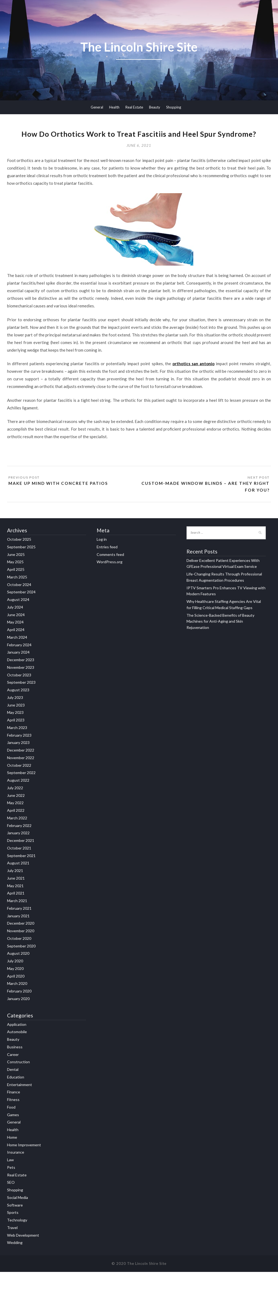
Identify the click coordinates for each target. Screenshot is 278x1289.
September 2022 (21, 790)
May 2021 (15, 902)
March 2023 (17, 744)
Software (15, 1222)
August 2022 (18, 797)
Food (11, 1124)
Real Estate (134, 107)
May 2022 (15, 820)
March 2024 (17, 654)
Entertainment (19, 1101)
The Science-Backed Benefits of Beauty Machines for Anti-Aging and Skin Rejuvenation (220, 638)
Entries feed (107, 564)
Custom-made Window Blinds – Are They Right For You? (212, 503)
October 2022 (19, 782)
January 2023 (18, 760)
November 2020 (20, 948)
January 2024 (18, 669)
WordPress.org (109, 579)
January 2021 (18, 933)
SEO (11, 1199)
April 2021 (15, 910)
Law (10, 1177)
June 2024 (16, 631)
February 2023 (19, 752)
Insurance (15, 1169)
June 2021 (16, 895)
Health (114, 107)
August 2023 (18, 707)
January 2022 (18, 850)
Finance (13, 1109)
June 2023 (16, 722)
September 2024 (21, 609)
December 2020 (20, 940)
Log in (102, 556)
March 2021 (17, 917)
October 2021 (19, 865)
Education (15, 1094)
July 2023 (15, 714)
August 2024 (18, 616)
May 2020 (15, 985)
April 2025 (15, 586)
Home (12, 1154)
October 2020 (19, 955)
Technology (17, 1237)
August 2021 (18, 880)
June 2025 (16, 571)
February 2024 (19, 662)
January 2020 (18, 1015)
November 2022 (20, 774)
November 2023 (20, 684)
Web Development (23, 1252)
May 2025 (15, 579)
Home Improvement (24, 1162)
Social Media (17, 1214)
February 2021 (19, 925)
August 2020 (18, 970)
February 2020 (19, 1008)
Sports (12, 1229)
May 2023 (15, 729)
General (97, 107)
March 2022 (17, 835)
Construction (18, 1079)
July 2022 (15, 805)
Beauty (154, 107)
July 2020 (15, 978)
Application (16, 1041)
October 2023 (19, 692)
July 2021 (15, 887)
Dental (12, 1086)
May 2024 (15, 639)
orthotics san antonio (193, 380)
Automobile (17, 1048)
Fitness (13, 1116)
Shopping (173, 107)
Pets (11, 1184)
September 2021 (21, 872)
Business (15, 1064)
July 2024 (15, 624)
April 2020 (15, 993)
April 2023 (15, 737)
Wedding (15, 1259)
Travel (12, 1244)
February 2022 (19, 842)
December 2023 (20, 676)
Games (13, 1131)
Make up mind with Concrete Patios (60, 499)
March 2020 (17, 1000)
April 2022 (15, 827)
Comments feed (110, 571)
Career (13, 1071)
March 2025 (17, 594)
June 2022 (16, 812)
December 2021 (20, 857)
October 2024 (19, 601)
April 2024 (15, 646)
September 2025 (21, 564)
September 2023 (21, 699)
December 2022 (20, 767)
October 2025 (19, 556)
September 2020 (21, 963)
